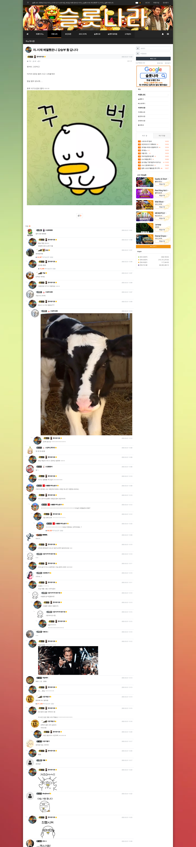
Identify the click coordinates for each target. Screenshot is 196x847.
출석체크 (141, 125)
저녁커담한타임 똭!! (146, 156)
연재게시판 (141, 121)
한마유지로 (40, 57)
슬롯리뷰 (97, 34)
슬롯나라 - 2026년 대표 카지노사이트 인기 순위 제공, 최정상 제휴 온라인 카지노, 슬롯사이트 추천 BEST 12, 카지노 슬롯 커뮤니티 (73, 3)
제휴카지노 (40, 34)
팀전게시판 (141, 116)
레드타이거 (158, 216)
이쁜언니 (45, 549)
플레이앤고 (158, 181)
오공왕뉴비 (46, 490)
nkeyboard (46, 711)
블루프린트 (158, 193)
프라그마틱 (83, 34)
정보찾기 (166, 2)
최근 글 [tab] (144, 135)
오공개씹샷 (46, 614)
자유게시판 (30, 41)
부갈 (44, 191)
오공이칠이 (46, 659)
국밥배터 (45, 595)
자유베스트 (141, 112)
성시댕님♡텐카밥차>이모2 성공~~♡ (150, 162)
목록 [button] (130, 61)
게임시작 (162, 184)
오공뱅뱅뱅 (47, 148)
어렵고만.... (143, 153)
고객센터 (128, 34)
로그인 (147, 2)
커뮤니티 (54, 34)
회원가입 (156, 2)
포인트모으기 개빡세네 (147, 144)
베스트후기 (141, 103)
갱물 (44, 678)
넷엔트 (157, 227)
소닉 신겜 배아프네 (146, 165)
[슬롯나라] (98, 18)
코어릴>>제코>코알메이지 (148, 147)
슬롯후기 (141, 99)
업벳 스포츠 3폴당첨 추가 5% (149, 168)
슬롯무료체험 (112, 34)
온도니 (44, 759)
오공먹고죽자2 (49, 365)
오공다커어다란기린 (49, 471)
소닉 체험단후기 (145, 159)
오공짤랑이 (47, 384)
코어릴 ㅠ (142, 150)
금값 (46, 168)
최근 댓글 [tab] (162, 135)
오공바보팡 (47, 210)
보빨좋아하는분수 (50, 403)
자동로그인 (140, 63)
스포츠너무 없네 (145, 141)
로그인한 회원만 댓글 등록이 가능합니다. (80, 808)
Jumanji (158, 224)
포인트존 (68, 34)
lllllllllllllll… (45, 453)
